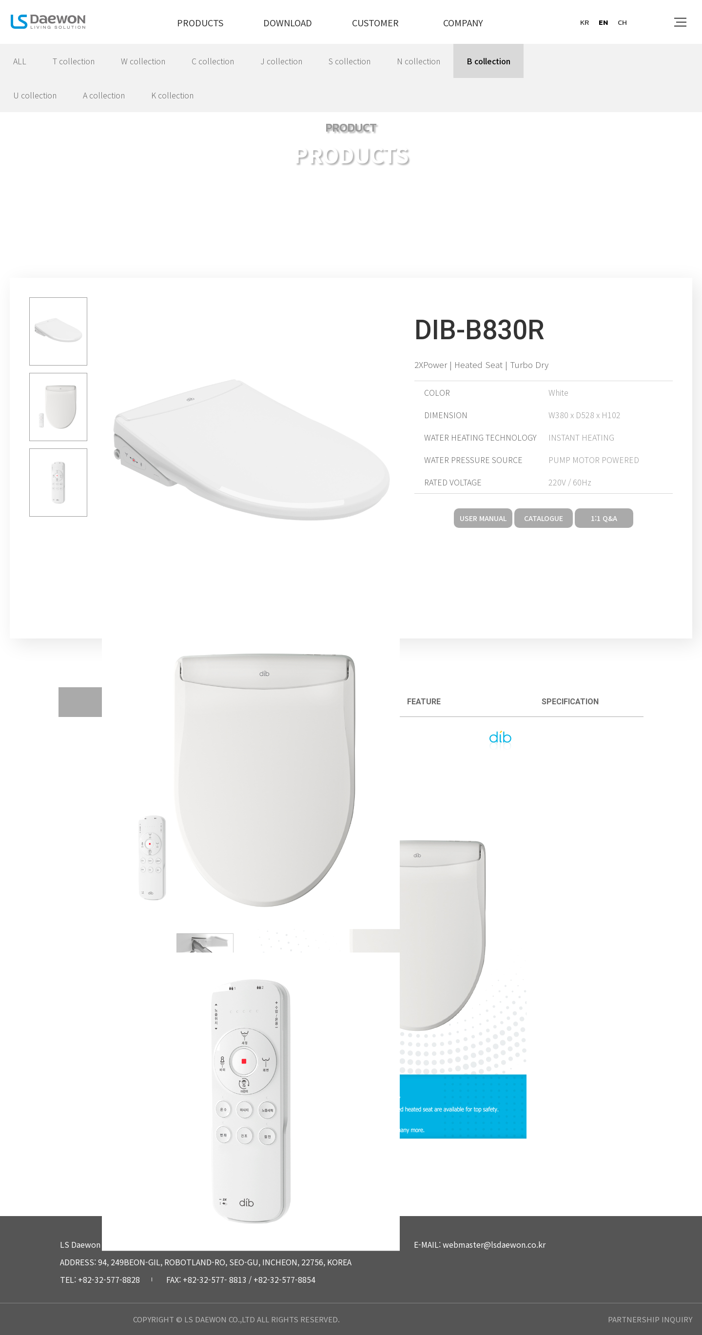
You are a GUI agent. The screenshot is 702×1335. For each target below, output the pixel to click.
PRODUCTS (200, 22)
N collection (418, 61)
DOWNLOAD (287, 22)
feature (424, 701)
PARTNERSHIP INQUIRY (650, 1319)
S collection (349, 61)
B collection (488, 61)
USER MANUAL (483, 518)
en (603, 22)
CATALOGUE (543, 518)
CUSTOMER (375, 22)
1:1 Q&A (604, 518)
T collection (74, 61)
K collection (172, 95)
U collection (35, 95)
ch (622, 22)
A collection (104, 95)
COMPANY (463, 22)
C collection (213, 61)
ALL (19, 61)
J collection (281, 61)
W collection (143, 61)
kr (584, 22)
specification (570, 701)
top (676, 1256)
